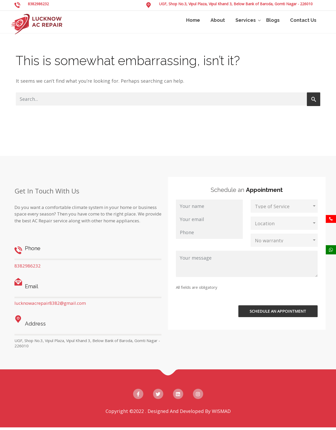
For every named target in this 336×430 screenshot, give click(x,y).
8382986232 (38, 3)
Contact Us (303, 20)
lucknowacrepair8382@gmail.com (50, 303)
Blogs (273, 20)
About (218, 20)
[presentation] (278, 295)
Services (245, 20)
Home (193, 20)
